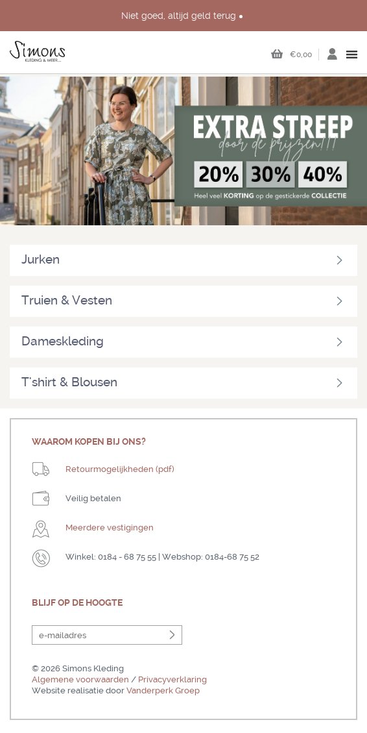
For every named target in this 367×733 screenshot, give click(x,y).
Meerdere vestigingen (109, 527)
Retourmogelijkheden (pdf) (119, 469)
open (352, 54)
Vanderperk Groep (163, 690)
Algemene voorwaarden (80, 679)
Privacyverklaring (172, 679)
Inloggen (332, 58)
